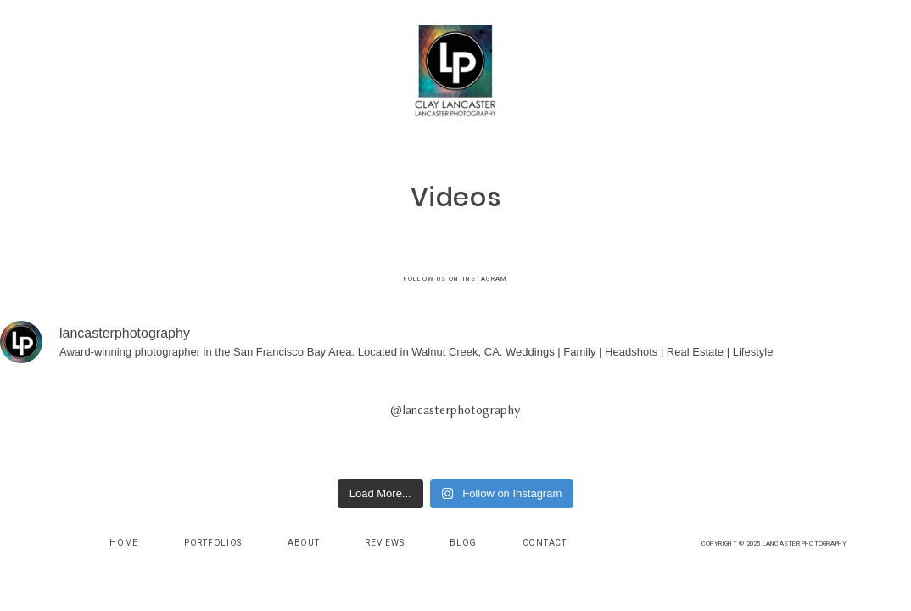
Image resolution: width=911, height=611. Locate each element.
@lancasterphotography (455, 410)
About (304, 542)
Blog (463, 542)
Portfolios (213, 542)
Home (123, 542)
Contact (545, 542)
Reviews (384, 542)
